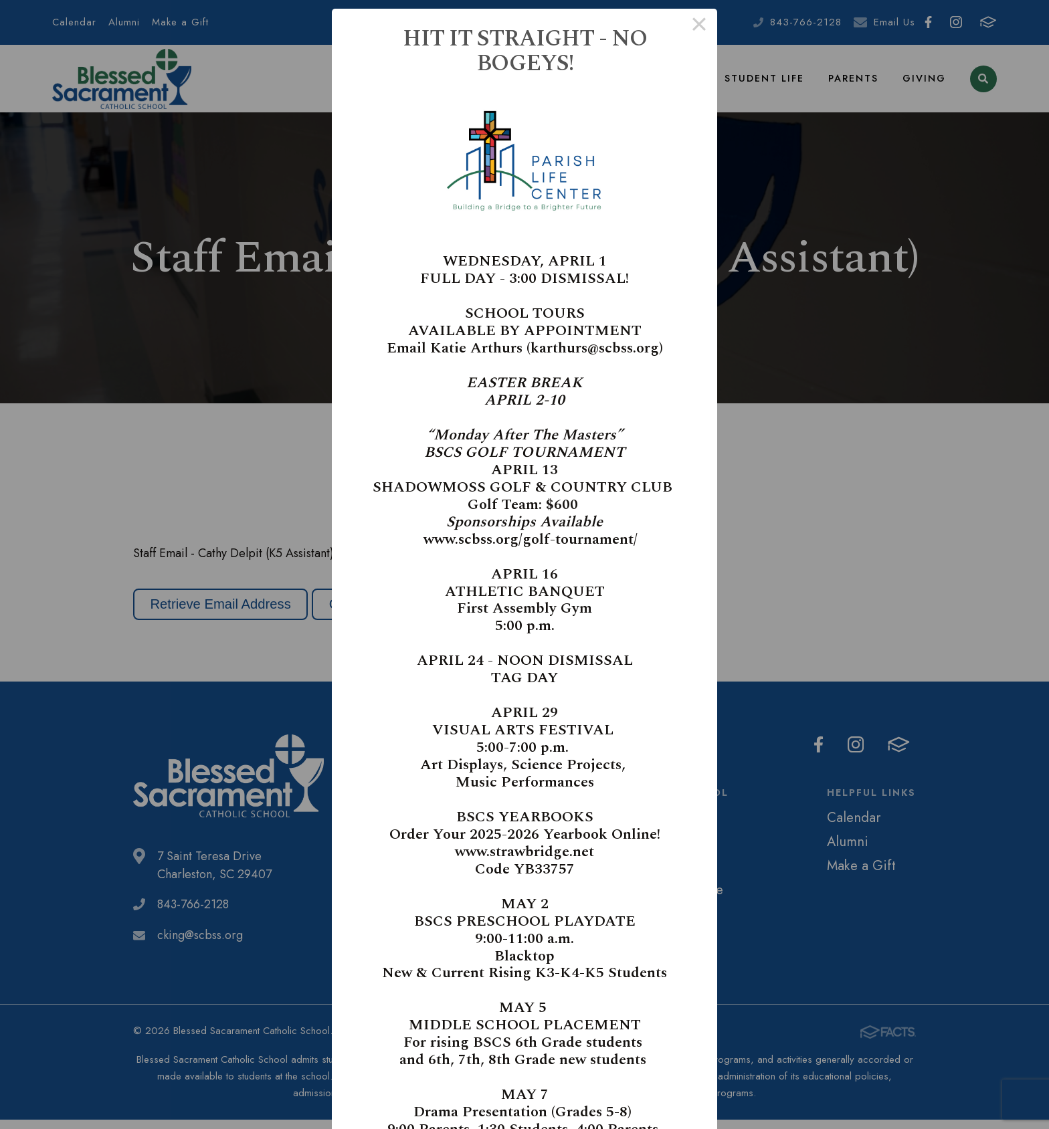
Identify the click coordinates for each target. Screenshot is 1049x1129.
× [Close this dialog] (699, 27)
